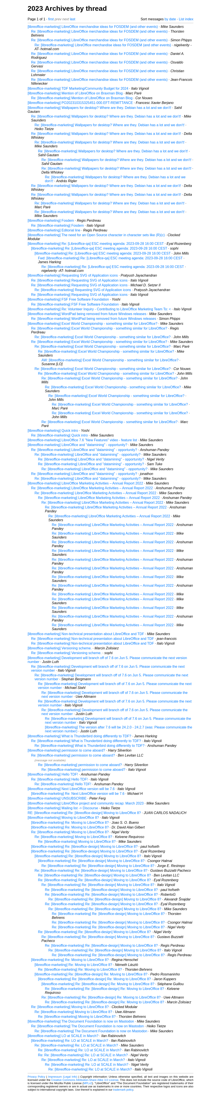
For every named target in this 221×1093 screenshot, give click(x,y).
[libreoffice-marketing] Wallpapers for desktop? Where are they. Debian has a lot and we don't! (99, 108)
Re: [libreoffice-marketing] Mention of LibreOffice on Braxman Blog (82, 98)
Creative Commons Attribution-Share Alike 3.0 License (84, 1080)
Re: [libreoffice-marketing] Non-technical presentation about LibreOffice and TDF (92, 639)
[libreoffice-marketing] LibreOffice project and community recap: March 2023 (86, 803)
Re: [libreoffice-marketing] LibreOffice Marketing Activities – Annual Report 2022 (92, 488)
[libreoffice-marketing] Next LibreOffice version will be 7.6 (71, 789)
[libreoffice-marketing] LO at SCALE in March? (63, 1036)
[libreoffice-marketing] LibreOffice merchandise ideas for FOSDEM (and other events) (93, 27)
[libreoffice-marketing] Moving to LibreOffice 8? (63, 817)
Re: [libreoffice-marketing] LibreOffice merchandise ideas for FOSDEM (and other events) (99, 31)
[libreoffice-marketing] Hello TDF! (53, 774)
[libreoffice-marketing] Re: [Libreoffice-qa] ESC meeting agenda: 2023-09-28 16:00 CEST (96, 243)
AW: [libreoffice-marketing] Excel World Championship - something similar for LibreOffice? (109, 360)
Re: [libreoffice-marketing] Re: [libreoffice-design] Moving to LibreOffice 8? (97, 866)
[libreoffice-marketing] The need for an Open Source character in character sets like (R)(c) (96, 235)
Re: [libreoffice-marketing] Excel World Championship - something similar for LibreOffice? (99, 328)
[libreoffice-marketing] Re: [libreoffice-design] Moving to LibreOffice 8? (84, 846)
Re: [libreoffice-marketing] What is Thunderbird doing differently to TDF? (86, 741)
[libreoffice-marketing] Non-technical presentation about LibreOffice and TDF (86, 634)
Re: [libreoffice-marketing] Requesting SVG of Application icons (79, 280)
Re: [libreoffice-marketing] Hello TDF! (59, 779)
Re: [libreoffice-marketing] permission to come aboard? (73, 755)
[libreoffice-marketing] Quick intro (53, 430)
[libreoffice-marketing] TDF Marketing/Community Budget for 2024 (78, 88)
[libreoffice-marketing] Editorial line (54, 230)
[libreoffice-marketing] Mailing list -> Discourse (63, 808)
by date (170, 19)
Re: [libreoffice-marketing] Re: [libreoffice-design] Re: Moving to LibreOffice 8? (104, 989)
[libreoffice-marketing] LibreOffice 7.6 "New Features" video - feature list (82, 440)
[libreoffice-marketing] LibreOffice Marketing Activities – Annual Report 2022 (85, 483)
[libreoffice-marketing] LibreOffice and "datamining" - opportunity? (77, 445)
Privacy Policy (36, 1076)
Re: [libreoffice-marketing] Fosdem (57, 225)
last (72, 19)
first (51, 19)
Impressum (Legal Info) (62, 1076)
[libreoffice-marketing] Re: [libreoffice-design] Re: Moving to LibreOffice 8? (91, 974)
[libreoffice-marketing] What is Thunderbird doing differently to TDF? (79, 736)
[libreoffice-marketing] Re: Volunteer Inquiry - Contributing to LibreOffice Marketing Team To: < (99, 309)
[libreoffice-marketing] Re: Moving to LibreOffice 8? (70, 822)
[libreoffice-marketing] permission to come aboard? (66, 750)
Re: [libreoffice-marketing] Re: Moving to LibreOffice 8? (80, 969)
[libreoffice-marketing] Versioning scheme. (60, 648)
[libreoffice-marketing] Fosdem (51, 220)
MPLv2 (88, 1083)
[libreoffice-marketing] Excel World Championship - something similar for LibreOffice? (92, 323)
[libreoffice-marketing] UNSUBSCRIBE (57, 798)
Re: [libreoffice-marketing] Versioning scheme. (66, 653)
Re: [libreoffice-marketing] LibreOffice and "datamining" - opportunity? (84, 450)
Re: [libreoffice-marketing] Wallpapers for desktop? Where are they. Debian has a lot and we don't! (106, 116)
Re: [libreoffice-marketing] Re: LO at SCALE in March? (76, 1045)
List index (186, 19)
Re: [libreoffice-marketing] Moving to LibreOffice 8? (70, 832)
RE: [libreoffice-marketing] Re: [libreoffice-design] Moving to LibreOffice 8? (84, 813)
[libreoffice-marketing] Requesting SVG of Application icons (73, 275)
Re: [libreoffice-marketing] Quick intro (59, 435)
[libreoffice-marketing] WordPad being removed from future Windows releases (87, 314)
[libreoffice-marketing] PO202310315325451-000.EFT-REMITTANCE (80, 103)
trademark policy (123, 1089)
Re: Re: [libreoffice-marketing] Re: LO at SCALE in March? (83, 1055)
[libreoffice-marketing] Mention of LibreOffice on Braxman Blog (75, 93)
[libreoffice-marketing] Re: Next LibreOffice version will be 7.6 (77, 793)
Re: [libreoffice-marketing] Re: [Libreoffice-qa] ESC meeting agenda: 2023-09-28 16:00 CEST (112, 267)
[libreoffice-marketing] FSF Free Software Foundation (68, 299)
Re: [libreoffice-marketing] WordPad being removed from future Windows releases (93, 318)
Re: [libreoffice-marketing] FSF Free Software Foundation (75, 304)
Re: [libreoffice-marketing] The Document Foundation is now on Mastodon (87, 1026)
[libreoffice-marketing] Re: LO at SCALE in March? (69, 1040)
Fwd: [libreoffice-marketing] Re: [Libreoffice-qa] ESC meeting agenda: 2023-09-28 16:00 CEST (110, 258)
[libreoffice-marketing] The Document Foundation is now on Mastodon (81, 1021)
